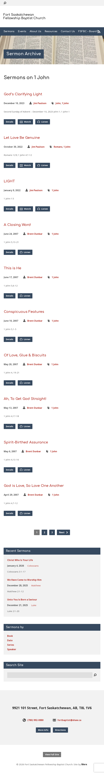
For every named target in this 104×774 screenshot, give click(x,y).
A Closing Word (17, 225)
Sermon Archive (23, 54)
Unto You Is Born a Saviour (22, 599)
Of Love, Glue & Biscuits (25, 355)
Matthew (36, 585)
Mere (84, 764)
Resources (51, 31)
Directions (60, 730)
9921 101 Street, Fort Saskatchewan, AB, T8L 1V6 (52, 708)
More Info (43, 730)
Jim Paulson (40, 103)
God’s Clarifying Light (23, 94)
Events (22, 31)
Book (10, 635)
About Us (35, 31)
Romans (58, 146)
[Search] (49, 675)
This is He (12, 268)
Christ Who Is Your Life (20, 560)
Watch (25, 121)
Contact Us (68, 31)
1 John (65, 103)
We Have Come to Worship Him (24, 579)
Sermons (9, 31)
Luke (33, 605)
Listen (42, 121)
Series (10, 644)
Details (9, 121)
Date (10, 640)
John (58, 103)
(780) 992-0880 (35, 720)
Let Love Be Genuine (22, 138)
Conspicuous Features (24, 312)
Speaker (11, 649)
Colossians (33, 565)
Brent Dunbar (34, 233)
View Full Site (52, 754)
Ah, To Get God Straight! (25, 399)
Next (63, 532)
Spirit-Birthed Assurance (26, 442)
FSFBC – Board (87, 31)
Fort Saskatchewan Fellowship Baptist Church (24, 16)
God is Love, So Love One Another (34, 486)
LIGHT (9, 181)
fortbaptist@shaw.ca (69, 720)
